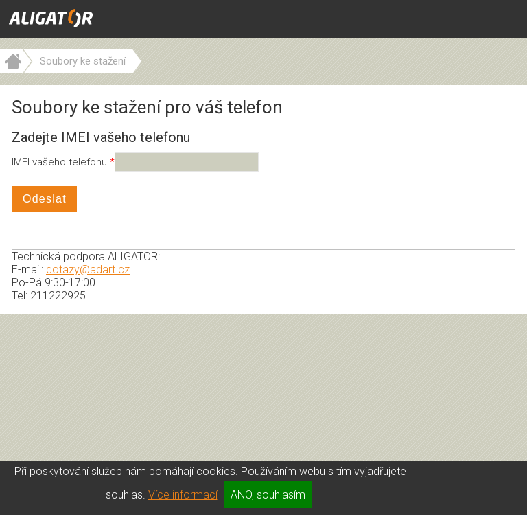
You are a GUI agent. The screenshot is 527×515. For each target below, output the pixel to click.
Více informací (183, 494)
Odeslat (45, 199)
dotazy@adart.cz (88, 269)
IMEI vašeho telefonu (61, 162)
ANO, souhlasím (268, 494)
